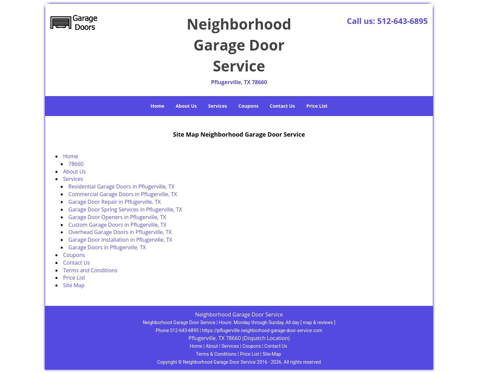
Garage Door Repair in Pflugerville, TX (114, 201)
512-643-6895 (402, 20)
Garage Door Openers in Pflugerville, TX (117, 217)
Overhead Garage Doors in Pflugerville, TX (120, 232)
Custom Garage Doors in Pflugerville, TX (118, 224)
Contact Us (282, 106)
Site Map (74, 285)
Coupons (248, 106)
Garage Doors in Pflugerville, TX (107, 247)
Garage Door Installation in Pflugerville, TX (120, 239)
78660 (76, 164)
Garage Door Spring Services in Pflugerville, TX (125, 209)
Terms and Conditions (90, 270)
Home (157, 106)
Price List (317, 106)
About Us (186, 106)
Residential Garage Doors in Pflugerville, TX (121, 186)
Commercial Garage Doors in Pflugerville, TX (122, 194)
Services (217, 106)
